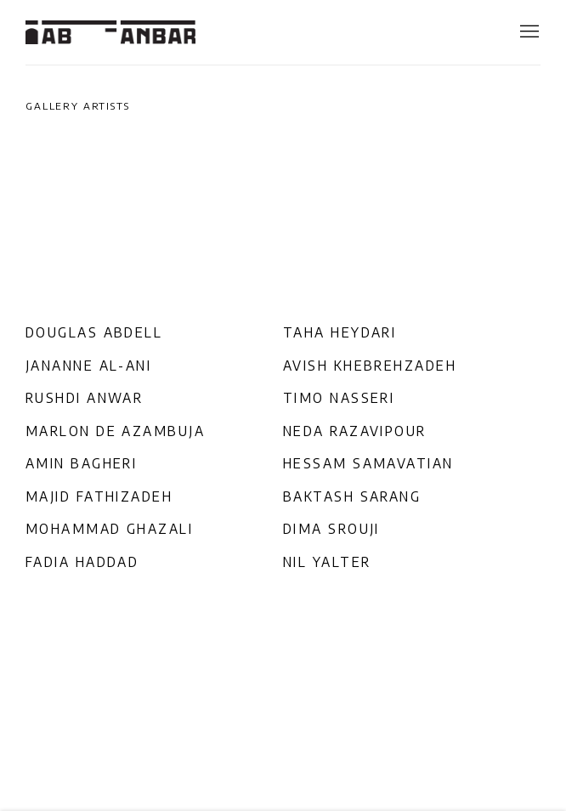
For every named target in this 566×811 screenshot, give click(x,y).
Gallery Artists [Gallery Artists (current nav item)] (77, 105)
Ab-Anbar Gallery (110, 31)
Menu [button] (528, 32)
